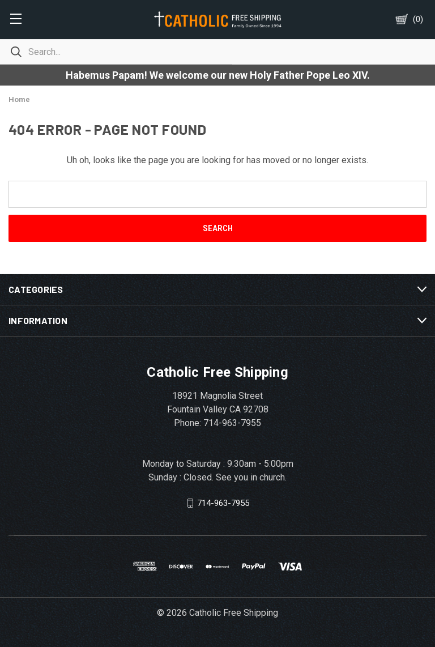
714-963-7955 (223, 503)
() (418, 19)
